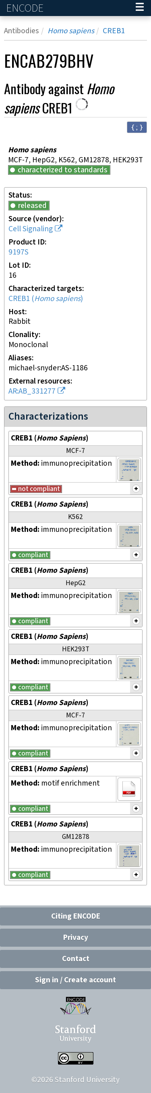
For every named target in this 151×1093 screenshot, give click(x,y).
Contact (75, 959)
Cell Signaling (30, 229)
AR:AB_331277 (32, 391)
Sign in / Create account (75, 980)
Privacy (75, 938)
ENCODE (26, 8)
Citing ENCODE (75, 916)
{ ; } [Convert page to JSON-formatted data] (137, 127)
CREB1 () (45, 299)
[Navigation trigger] (140, 8)
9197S (18, 252)
